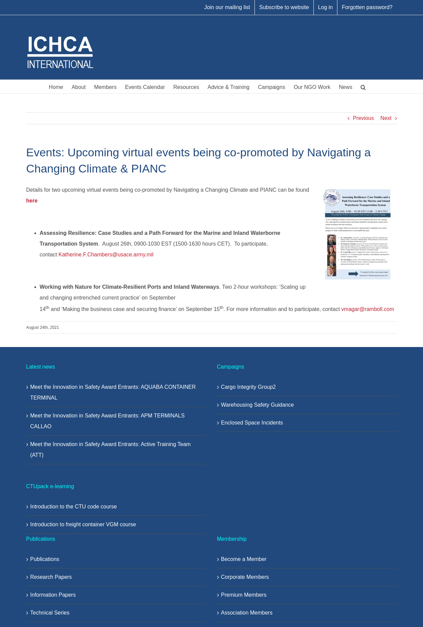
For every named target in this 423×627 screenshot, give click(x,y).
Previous (363, 118)
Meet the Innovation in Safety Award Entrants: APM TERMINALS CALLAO (107, 421)
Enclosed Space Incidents (252, 423)
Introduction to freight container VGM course (83, 524)
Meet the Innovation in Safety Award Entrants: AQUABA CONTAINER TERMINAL (113, 392)
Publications (44, 559)
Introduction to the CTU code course (73, 506)
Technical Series (50, 613)
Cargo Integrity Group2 (248, 387)
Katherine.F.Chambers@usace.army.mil (106, 254)
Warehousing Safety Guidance (257, 405)
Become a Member (244, 559)
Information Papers (53, 595)
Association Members (247, 613)
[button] (363, 86)
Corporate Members (245, 577)
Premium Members (244, 595)
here (32, 200)
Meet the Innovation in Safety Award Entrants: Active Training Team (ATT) (110, 449)
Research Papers (51, 577)
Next (386, 118)
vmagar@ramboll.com (367, 309)
